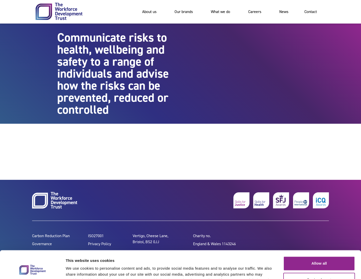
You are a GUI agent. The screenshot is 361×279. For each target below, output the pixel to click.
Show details (77, 269)
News (283, 11)
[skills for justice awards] (281, 200)
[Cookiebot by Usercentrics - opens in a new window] (32, 269)
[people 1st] (301, 200)
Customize (319, 254)
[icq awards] (321, 200)
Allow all (319, 238)
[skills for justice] (241, 200)
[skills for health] (261, 200)
